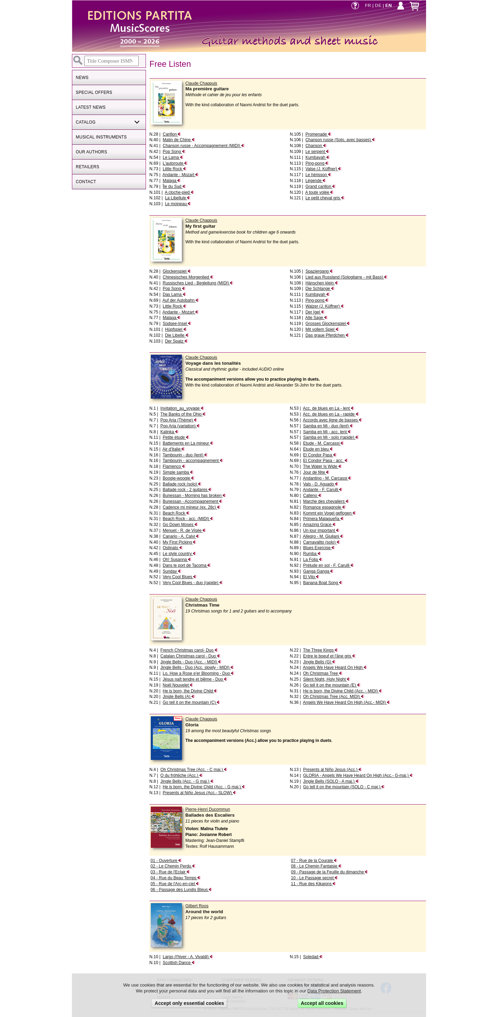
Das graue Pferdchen (327, 335)
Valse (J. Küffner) (323, 168)
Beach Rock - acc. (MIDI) (188, 518)
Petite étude (176, 437)
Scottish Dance (179, 962)
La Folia (312, 559)
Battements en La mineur (188, 443)
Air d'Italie (174, 449)
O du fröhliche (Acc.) (181, 775)
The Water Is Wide (322, 466)
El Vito (311, 576)
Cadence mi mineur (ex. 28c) (191, 507)
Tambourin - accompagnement (193, 460)
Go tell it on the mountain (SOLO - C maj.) (344, 786)
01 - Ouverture (166, 860)
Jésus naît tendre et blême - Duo (195, 679)
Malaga (172, 180)
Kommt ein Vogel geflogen (329, 513)
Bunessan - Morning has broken (194, 495)
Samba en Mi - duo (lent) (328, 426)
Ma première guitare (207, 88)
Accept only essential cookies (189, 1003)
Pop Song (174, 151)
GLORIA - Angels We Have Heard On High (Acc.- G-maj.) (358, 775)
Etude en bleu (318, 449)
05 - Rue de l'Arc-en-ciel (175, 883)
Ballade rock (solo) (182, 484)
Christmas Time (202, 605)
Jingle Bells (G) (319, 662)
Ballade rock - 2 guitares (187, 489)
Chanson (315, 145)
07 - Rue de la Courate (314, 860)
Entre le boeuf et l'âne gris (329, 656)
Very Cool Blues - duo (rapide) (193, 582)
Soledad (313, 956)
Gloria (192, 724)
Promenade (318, 134)
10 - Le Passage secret (314, 877)
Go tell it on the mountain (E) (331, 685)
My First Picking (179, 542)
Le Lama (173, 157)
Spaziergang (319, 271)
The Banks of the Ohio (183, 414)
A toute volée (319, 192)
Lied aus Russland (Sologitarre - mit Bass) (346, 277)
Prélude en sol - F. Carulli (328, 565)
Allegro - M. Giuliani (323, 536)
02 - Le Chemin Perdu (173, 866)
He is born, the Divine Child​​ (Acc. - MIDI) (342, 691)
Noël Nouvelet (178, 685)
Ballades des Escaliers (209, 815)
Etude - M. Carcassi (323, 443)
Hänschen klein (321, 283)
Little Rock (174, 168)
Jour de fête (316, 472)
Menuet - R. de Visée (184, 530)
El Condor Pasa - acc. (325, 460)
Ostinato (173, 547)
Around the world (204, 911)
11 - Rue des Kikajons (313, 883)
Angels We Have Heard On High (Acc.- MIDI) (346, 702)
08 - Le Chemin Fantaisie (316, 866)
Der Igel (314, 312)
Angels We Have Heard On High (335, 667)
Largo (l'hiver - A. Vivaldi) (188, 956)
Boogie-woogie (179, 478)
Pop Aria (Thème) (178, 420)
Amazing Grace (319, 524)
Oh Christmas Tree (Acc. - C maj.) (194, 769)
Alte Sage (316, 317)
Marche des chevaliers (326, 501)
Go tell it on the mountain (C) (191, 702)
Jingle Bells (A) (179, 696)
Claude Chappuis (201, 83)
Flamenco (174, 466)
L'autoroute (175, 163)
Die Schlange (320, 288)
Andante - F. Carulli (323, 489)
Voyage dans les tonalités (213, 363)
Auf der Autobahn (181, 300)
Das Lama (174, 294)
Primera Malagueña (323, 518)
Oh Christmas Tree (322, 673)
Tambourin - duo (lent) (185, 455)
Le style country (179, 553)
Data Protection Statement (334, 990)
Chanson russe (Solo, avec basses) (340, 139)
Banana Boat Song (322, 582)
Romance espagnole (324, 507)
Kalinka (169, 431)
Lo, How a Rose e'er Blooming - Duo (198, 673)
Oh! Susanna (177, 559)
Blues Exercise (319, 547)
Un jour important (321, 530)
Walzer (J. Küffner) (324, 306)
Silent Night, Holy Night (326, 679)
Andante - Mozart (181, 174)
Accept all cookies (322, 1003)
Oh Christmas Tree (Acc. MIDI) (333, 696)
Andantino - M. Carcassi (327, 478)
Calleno (312, 495)
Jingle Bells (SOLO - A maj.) (331, 781)
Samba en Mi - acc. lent (327, 431)
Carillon (172, 134)
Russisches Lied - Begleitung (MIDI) (198, 283)
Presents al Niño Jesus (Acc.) (332, 769)
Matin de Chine (179, 139)
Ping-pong (317, 163)
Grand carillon (320, 186)
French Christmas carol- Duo (189, 650)
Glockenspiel (177, 271)
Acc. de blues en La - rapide (331, 414)
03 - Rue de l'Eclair (170, 872)
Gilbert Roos (197, 906)
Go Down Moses (180, 524)
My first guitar (200, 226)
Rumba (312, 553)
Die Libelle (177, 335)
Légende (315, 180)
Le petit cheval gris (324, 198)
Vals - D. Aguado (321, 484)
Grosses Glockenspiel (327, 323)
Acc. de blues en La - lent (328, 408)
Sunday (172, 571)
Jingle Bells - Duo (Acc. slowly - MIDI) (197, 667)
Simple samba (178, 472)
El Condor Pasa (319, 455)
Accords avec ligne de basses (332, 420)
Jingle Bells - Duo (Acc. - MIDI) (191, 662)
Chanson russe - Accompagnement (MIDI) (204, 145)
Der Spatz (176, 341)
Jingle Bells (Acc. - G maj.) (187, 781)
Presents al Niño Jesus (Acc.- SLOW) (199, 792)
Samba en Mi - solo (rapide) (331, 437)
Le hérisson (318, 174)
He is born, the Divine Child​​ (190, 691)
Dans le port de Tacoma (187, 565)
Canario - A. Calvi (181, 536)
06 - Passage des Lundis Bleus (181, 889)
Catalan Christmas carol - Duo (190, 656)
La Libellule (178, 198)
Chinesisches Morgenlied (188, 277)
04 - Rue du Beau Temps (175, 877)
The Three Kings (320, 650)
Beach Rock (176, 513)
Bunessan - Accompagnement (192, 501)
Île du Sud (174, 186)
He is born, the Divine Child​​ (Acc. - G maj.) (204, 786)
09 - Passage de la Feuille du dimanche (329, 872)
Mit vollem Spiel (322, 329)
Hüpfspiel (176, 329)
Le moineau (178, 203)
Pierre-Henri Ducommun (207, 809)
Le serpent (317, 151)
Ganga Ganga (318, 571)
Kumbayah (317, 157)
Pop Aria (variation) (180, 426)
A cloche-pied (179, 192)
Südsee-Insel (177, 323)
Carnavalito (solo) (321, 542)
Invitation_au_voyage (182, 408)
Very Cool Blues (180, 576)
